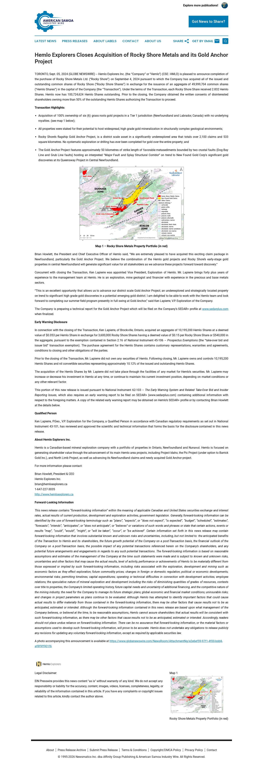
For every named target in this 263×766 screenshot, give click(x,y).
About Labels (105, 41)
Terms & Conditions (134, 750)
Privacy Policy (194, 750)
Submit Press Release (104, 750)
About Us (153, 41)
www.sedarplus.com (215, 309)
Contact (130, 41)
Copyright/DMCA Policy (165, 750)
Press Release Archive (72, 750)
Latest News (45, 41)
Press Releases (74, 41)
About (50, 750)
